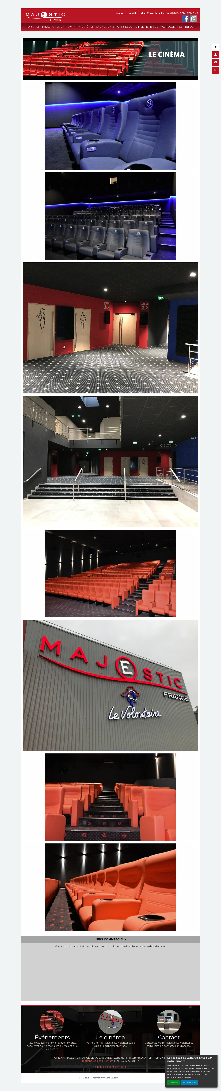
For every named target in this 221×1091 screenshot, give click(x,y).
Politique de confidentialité (109, 1066)
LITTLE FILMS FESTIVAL (150, 26)
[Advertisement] (110, 973)
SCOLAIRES (175, 26)
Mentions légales (91, 1060)
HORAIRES (33, 26)
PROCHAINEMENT (54, 26)
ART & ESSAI (125, 26)
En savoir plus (189, 1082)
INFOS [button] (189, 26)
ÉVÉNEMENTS (105, 26)
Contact (108, 1060)
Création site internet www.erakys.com (98, 1077)
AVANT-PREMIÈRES (81, 26)
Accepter (173, 1082)
